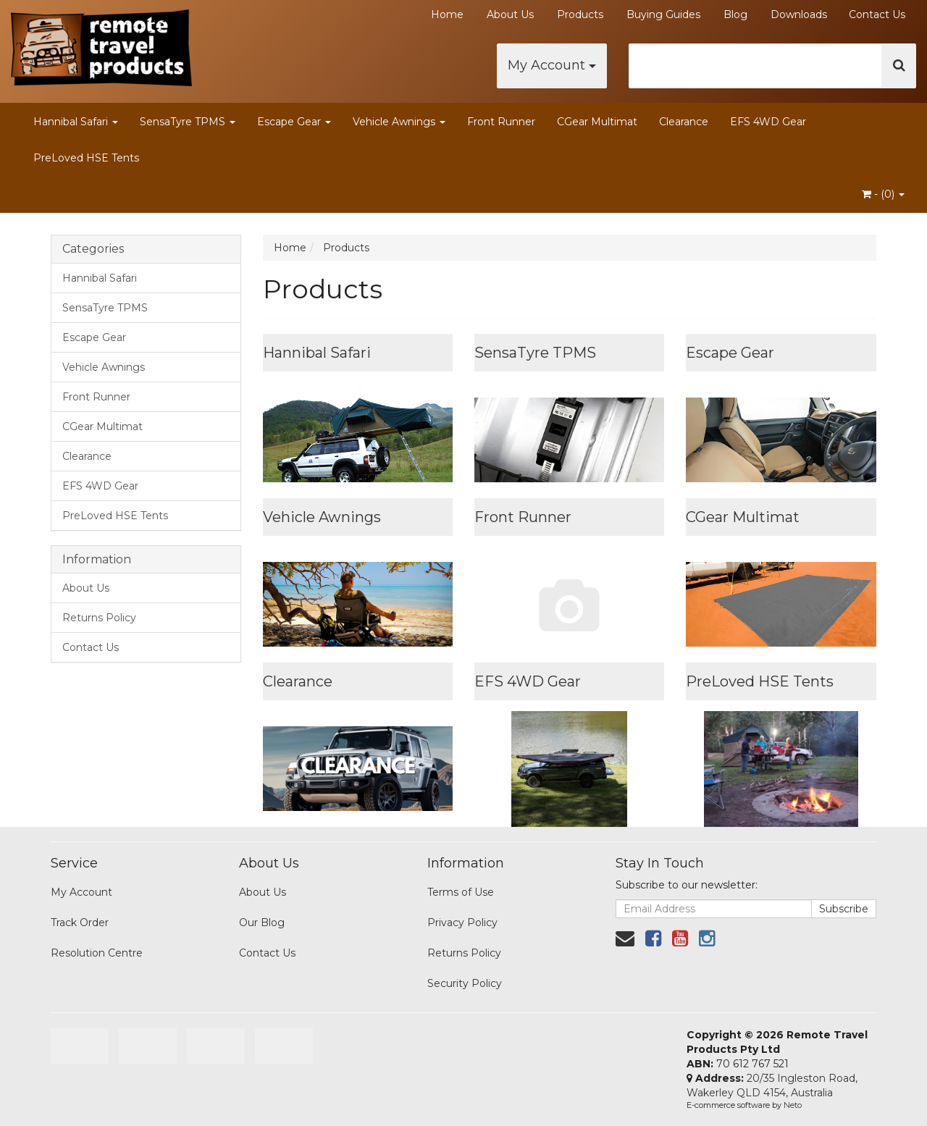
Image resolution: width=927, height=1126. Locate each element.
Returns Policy (99, 617)
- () (883, 194)
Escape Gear (294, 121)
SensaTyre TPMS (187, 121)
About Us (510, 14)
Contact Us (877, 14)
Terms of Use (460, 892)
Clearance (683, 121)
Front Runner (501, 121)
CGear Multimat (597, 121)
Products (580, 14)
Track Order (80, 922)
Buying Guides (663, 14)
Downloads (799, 14)
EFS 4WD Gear (768, 121)
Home (447, 14)
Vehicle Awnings (399, 121)
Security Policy (464, 983)
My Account (552, 65)
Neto (793, 1105)
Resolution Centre (97, 952)
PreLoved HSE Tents (86, 157)
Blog (735, 14)
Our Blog (262, 922)
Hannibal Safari (75, 121)
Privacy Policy (462, 922)
